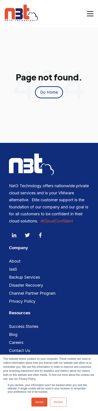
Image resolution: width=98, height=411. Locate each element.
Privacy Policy (22, 301)
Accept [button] (39, 402)
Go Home (49, 92)
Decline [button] (58, 402)
